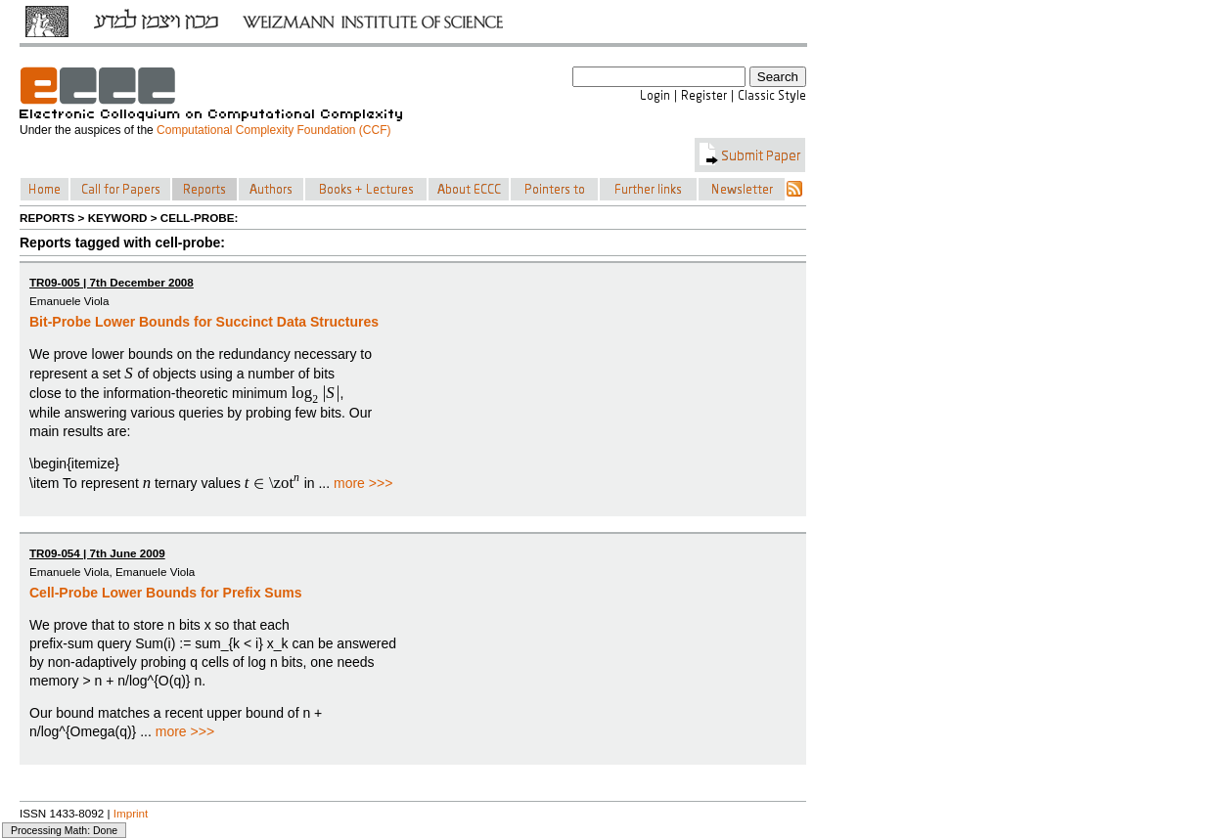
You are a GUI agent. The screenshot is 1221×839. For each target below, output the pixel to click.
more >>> (363, 483)
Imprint (131, 813)
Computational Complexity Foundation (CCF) (273, 130)
